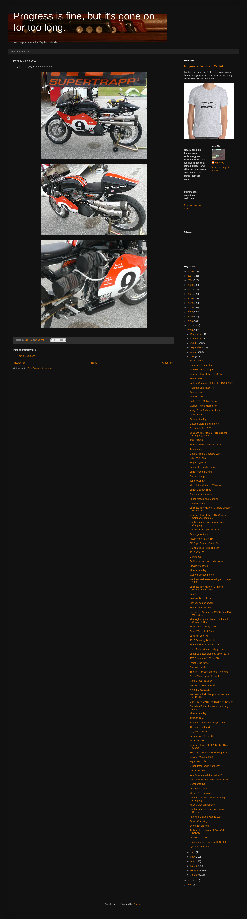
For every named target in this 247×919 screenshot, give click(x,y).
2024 (190, 280)
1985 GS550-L (197, 360)
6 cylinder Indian (198, 731)
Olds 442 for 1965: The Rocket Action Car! (211, 701)
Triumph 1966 (197, 718)
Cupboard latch (198, 667)
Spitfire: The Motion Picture (204, 401)
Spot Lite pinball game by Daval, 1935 (209, 653)
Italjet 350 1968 (198, 458)
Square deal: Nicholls (201, 607)
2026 (190, 271)
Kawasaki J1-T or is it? (201, 736)
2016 (190, 316)
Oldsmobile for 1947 (200, 428)
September (196, 347)
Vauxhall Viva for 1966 (201, 757)
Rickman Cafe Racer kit (202, 387)
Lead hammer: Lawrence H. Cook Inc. (209, 842)
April (193, 861)
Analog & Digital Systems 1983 (206, 816)
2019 (190, 303)
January (194, 874)
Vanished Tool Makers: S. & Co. (206, 374)
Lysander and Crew (200, 846)
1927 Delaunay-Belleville (202, 640)
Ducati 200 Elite (198, 770)
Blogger (137, 904)
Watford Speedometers (202, 575)
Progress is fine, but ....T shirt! (203, 66)
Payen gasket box (199, 534)
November (196, 338)
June (193, 852)
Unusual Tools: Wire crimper (204, 548)
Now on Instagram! (20, 51)
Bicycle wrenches (199, 566)
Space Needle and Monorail (204, 499)
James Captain (197, 480)
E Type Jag (195, 556)
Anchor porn (196, 392)
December (196, 334)
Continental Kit (197, 784)
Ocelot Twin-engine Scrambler (205, 676)
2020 (190, 298)
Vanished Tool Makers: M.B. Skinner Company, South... (208, 434)
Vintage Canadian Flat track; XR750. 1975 (211, 383)
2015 (190, 321)
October (194, 343)
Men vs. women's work (201, 603)
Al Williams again (199, 837)
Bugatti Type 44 (198, 462)
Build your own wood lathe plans (206, 561)
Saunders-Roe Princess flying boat (208, 722)
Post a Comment (26, 356)
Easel (193, 594)
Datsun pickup (197, 476)
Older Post (167, 362)
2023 (190, 285)
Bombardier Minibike (200, 598)
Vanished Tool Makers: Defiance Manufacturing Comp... (206, 588)
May (192, 856)
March (193, 866)
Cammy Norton (197, 503)
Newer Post (20, 362)
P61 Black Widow (199, 788)
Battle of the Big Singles (202, 369)
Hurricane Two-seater (201, 365)
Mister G (219, 162)
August (194, 352)
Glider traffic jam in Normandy (205, 766)
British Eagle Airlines (200, 489)
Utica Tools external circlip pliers (206, 649)
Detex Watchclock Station (203, 631)
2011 (190, 885)
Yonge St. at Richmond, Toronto (206, 410)
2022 (190, 289)
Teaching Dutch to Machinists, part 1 (208, 752)
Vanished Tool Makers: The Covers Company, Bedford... (208, 516)
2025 (190, 276)
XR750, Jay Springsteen (202, 805)
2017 (190, 312)
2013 (190, 330)
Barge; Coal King (198, 821)
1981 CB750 (196, 440)
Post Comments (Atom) (40, 368)
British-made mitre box (201, 471)
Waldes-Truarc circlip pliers (204, 405)
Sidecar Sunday (198, 419)
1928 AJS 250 (197, 552)
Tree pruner (196, 449)
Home (94, 362)
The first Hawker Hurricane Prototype (209, 671)
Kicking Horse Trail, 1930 (203, 626)
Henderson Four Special (202, 685)
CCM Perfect (196, 414)
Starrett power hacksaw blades (205, 444)
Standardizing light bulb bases (205, 644)
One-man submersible (201, 494)
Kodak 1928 (196, 378)
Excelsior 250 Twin (199, 635)
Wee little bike (197, 396)
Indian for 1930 (197, 740)
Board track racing (199, 825)
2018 (190, 307)
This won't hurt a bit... (201, 727)
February (195, 870)
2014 (190, 325)
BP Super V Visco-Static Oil (204, 543)
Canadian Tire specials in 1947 (205, 529)
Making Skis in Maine (201, 793)
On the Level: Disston (201, 681)
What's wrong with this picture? (206, 775)
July (192, 356)
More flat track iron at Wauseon (206, 485)
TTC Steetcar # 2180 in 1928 (205, 658)
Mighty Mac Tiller (198, 761)
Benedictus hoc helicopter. (203, 467)
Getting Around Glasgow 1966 (205, 453)
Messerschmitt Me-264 (201, 538)
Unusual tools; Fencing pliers (205, 423)
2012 (190, 880)
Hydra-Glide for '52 (199, 663)
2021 (190, 294)
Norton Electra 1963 (200, 690)
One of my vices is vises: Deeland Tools (210, 779)
